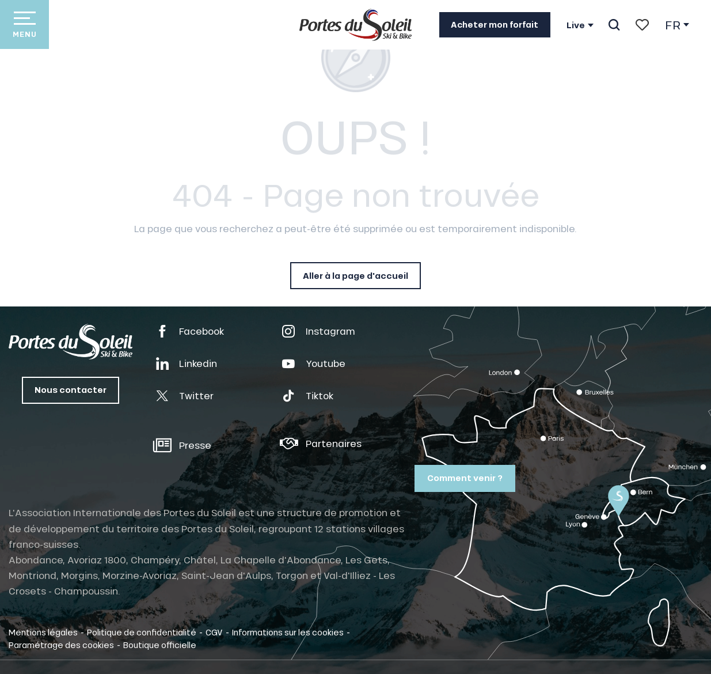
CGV (214, 632)
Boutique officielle (159, 645)
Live (575, 25)
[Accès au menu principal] (24, 24)
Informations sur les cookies (288, 632)
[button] (614, 25)
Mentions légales (43, 632)
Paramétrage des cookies (61, 645)
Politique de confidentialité (141, 632)
